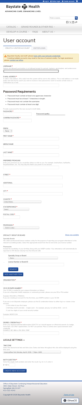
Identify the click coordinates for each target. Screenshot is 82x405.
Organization (9, 280)
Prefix (5, 128)
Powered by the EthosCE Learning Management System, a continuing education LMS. (70, 400)
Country (7, 199)
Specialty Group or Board (14, 235)
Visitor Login (39, 48)
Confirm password (11, 118)
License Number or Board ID (18, 262)
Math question (9, 360)
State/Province (9, 207)
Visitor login (56, 1)
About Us (47, 32)
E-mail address (9, 77)
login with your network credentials (47, 56)
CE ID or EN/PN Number (12, 288)
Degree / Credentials (11, 323)
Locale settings (12, 340)
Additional (7, 183)
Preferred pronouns (11, 161)
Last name (7, 152)
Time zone (7, 346)
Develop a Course (16, 32)
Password (7, 111)
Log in (46, 1)
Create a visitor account (18, 48)
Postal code (8, 214)
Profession (7, 225)
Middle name (8, 144)
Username (7, 66)
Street (6, 175)
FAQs (35, 32)
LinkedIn (73, 22)
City (5, 191)
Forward (76, 22)
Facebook (67, 22)
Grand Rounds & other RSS (37, 27)
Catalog (11, 27)
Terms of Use (68, 395)
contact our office (16, 60)
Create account (68, 1)
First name (7, 136)
